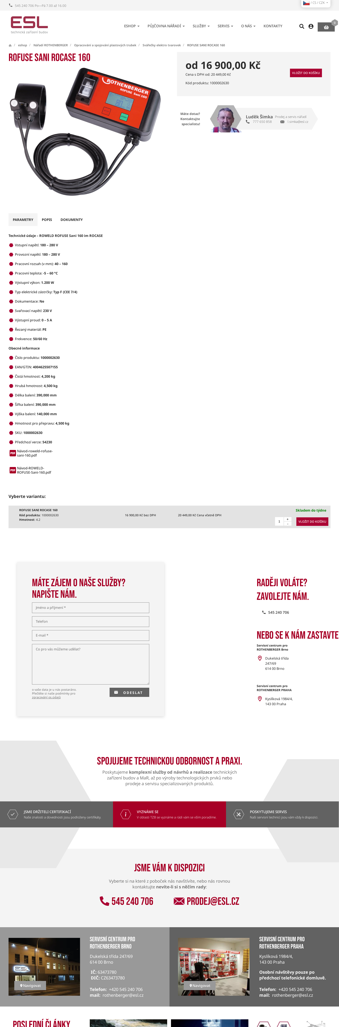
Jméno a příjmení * (51, 608)
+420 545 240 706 (126, 989)
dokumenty (72, 219)
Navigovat (30, 985)
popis (47, 219)
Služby (202, 24)
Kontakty (273, 24)
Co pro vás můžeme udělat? (58, 649)
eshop (132, 24)
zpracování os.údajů (46, 697)
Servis (226, 24)
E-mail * (42, 635)
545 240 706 (126, 901)
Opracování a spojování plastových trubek (105, 45)
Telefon (42, 621)
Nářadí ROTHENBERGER (50, 45)
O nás (249, 24)
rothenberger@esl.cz (123, 995)
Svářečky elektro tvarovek (162, 45)
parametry (23, 219)
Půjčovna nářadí (167, 24)
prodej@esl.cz (206, 901)
